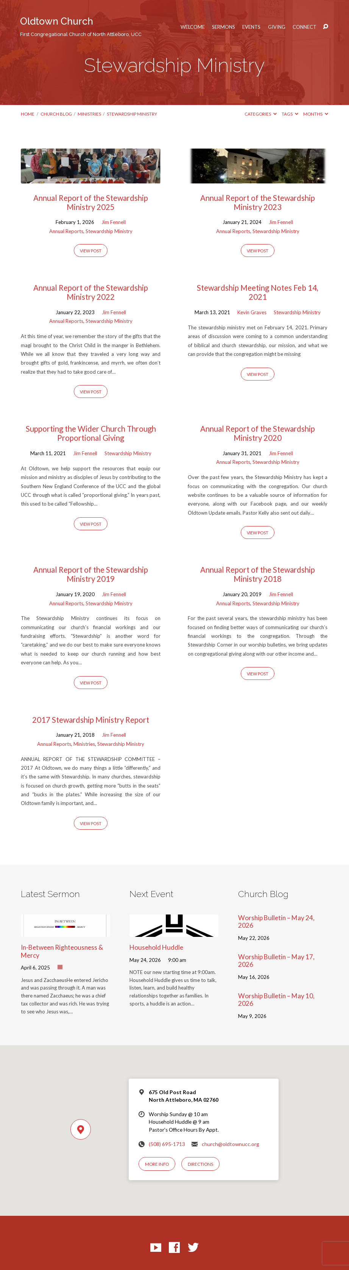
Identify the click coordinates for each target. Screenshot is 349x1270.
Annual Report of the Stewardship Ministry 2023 (257, 202)
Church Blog (56, 113)
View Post (90, 250)
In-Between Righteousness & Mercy (62, 951)
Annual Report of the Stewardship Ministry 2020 (257, 433)
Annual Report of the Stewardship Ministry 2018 (257, 574)
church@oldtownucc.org (230, 1144)
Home (27, 113)
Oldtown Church (81, 26)
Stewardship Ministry (132, 113)
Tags (290, 113)
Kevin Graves (251, 312)
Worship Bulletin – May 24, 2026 (276, 922)
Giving (276, 27)
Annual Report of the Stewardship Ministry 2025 (90, 202)
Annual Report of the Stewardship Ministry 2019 (90, 574)
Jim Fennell (113, 222)
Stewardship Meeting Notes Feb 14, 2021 (257, 292)
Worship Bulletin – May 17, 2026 (276, 961)
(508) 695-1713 (167, 1144)
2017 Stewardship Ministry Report (90, 719)
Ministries (89, 113)
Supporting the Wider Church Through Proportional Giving (91, 433)
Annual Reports (66, 231)
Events (251, 27)
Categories (261, 113)
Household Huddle (156, 947)
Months (315, 113)
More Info (157, 1164)
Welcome (193, 27)
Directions (200, 1164)
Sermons (223, 27)
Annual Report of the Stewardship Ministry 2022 (90, 292)
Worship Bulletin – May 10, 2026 (276, 1000)
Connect (304, 27)
